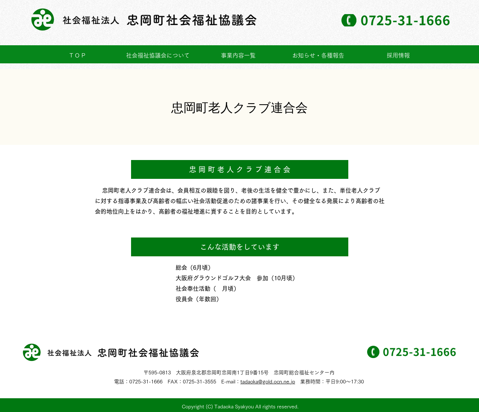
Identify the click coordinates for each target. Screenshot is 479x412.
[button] (238, 55)
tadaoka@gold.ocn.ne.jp (267, 381)
